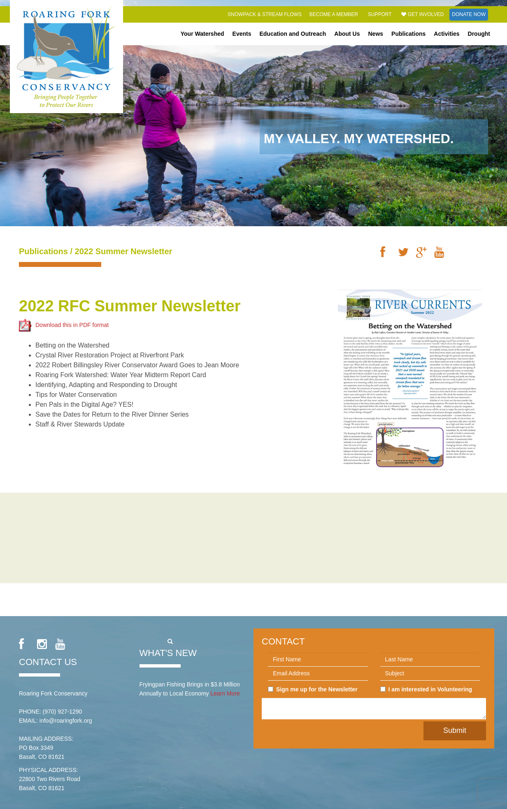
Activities (446, 33)
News (376, 33)
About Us (347, 33)
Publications (408, 33)
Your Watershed (202, 33)
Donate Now (469, 14)
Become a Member (333, 14)
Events (242, 33)
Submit (454, 730)
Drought (479, 33)
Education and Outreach (292, 33)
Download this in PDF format (64, 325)
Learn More (225, 693)
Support (380, 14)
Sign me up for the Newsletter (313, 689)
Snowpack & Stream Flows (265, 14)
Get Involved (422, 14)
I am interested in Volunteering (426, 689)
